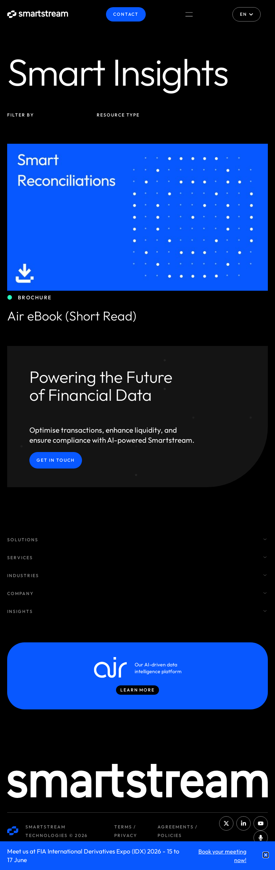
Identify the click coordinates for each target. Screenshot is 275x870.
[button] (266, 855)
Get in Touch (56, 460)
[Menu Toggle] (189, 14)
